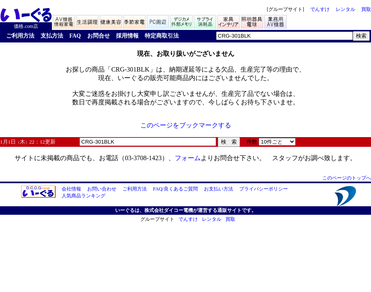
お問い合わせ (101, 189)
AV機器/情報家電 (64, 21)
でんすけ (320, 9)
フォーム (188, 157)
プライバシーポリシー (263, 189)
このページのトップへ (346, 178)
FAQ (75, 36)
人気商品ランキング (83, 196)
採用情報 (127, 36)
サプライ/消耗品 (205, 21)
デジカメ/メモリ (182, 21)
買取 (366, 9)
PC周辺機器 (158, 21)
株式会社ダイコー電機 (168, 210)
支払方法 (52, 36)
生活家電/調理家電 (88, 21)
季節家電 (135, 21)
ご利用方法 (20, 36)
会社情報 (71, 189)
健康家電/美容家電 (111, 21)
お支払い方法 (218, 189)
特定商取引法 (162, 36)
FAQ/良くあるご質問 (175, 189)
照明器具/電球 (252, 21)
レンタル (345, 9)
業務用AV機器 (276, 21)
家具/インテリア (229, 21)
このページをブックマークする (185, 125)
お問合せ (98, 36)
